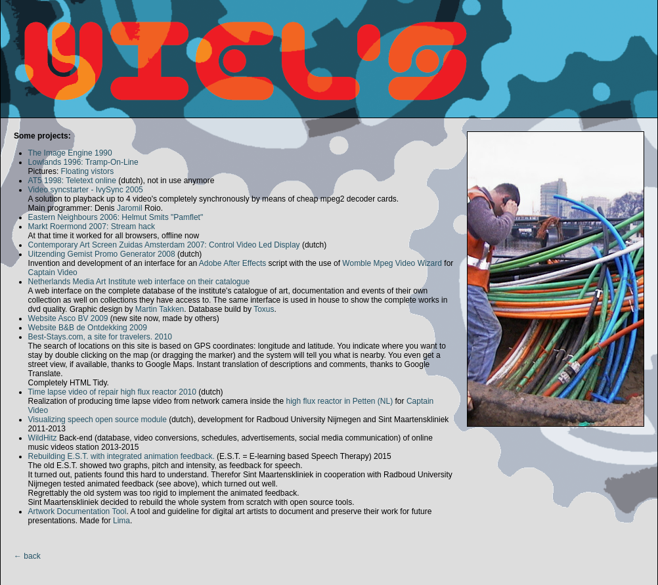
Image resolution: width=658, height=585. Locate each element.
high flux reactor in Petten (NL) (339, 401)
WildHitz (42, 438)
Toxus (263, 309)
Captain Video (52, 272)
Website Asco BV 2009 (68, 318)
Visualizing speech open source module (97, 419)
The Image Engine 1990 (70, 153)
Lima (121, 520)
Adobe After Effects (233, 263)
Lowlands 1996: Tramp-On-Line (83, 162)
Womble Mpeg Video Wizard (392, 263)
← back (27, 556)
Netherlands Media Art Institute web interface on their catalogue (139, 281)
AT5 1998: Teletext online (72, 180)
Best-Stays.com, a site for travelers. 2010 (100, 336)
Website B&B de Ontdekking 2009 (87, 327)
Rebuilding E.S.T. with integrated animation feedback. (121, 456)
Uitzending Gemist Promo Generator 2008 (101, 254)
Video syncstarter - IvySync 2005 (85, 189)
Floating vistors (87, 171)
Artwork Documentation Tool (77, 511)
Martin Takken (159, 309)
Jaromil (130, 208)
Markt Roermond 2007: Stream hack (91, 226)
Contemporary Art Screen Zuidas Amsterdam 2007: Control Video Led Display (164, 244)
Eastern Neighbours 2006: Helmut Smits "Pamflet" (116, 217)
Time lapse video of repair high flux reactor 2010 (112, 392)
